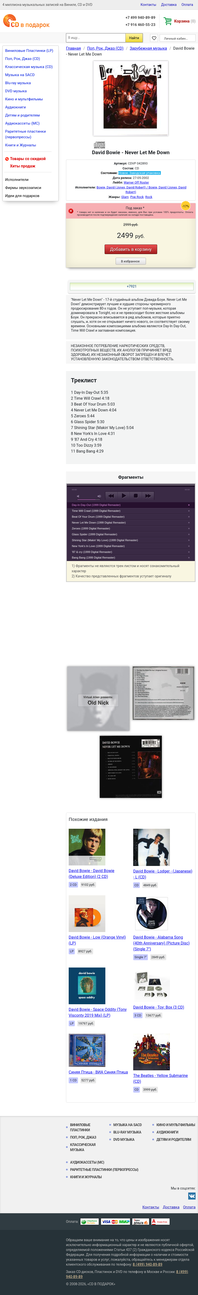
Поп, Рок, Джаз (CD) (22, 59)
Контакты (148, 5)
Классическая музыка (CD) (29, 67)
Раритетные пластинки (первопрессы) (25, 134)
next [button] (148, 496)
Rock (148, 197)
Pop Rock (137, 197)
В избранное (130, 261)
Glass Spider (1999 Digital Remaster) (94, 534)
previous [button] (111, 496)
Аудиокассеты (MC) (22, 123)
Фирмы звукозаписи (23, 188)
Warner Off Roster (136, 182)
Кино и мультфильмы (24, 99)
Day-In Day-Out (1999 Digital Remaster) (96, 504)
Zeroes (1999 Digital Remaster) (91, 528)
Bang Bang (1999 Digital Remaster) (93, 557)
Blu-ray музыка (18, 83)
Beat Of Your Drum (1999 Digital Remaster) (98, 516)
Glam (125, 197)
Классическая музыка (83, 1147)
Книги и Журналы (20, 145)
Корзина (185, 21)
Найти (134, 38)
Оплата (187, 5)
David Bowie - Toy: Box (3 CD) (158, 1007)
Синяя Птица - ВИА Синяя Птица (98, 1072)
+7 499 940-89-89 (140, 17)
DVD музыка (16, 91)
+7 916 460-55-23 (140, 25)
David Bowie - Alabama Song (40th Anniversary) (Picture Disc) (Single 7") (161, 943)
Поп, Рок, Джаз (83, 1137)
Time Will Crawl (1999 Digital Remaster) (96, 510)
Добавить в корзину (131, 249)
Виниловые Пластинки (80, 1127)
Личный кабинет (176, 38)
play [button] (130, 451)
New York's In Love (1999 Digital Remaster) (98, 546)
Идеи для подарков (22, 196)
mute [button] (79, 496)
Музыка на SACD (20, 75)
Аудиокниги (15, 107)
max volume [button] (99, 496)
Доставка (168, 5)
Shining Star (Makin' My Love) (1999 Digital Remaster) (105, 540)
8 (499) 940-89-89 (147, 1264)
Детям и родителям (22, 115)
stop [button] (136, 496)
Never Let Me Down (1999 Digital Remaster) (99, 522)
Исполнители (17, 179)
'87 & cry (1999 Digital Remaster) (92, 551)
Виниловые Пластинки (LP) (29, 50)
